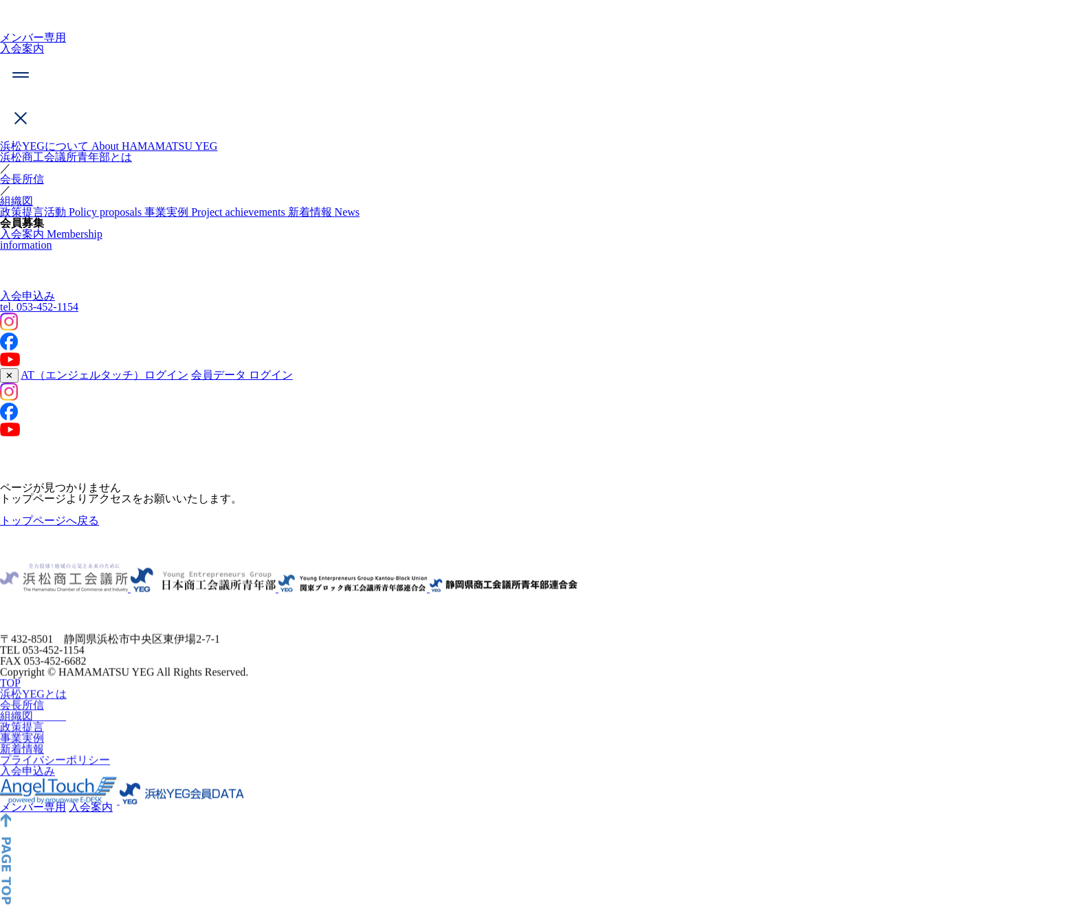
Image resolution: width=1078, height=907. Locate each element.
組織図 (16, 201)
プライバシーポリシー (55, 786)
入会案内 (22, 48)
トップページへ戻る (49, 520)
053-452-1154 (39, 307)
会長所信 (22, 179)
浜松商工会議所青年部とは (66, 157)
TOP (10, 709)
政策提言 (22, 753)
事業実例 (22, 764)
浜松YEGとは (33, 720)
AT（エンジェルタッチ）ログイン (104, 375)
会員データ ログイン (242, 375)
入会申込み (27, 296)
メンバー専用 (33, 37)
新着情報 (22, 775)
